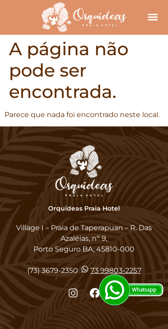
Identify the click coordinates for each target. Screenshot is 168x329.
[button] (153, 17)
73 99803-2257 (115, 270)
